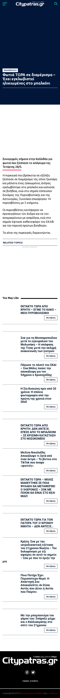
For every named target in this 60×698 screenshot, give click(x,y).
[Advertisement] (30, 271)
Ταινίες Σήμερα (30, 681)
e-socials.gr (52, 693)
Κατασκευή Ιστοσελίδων (32, 693)
